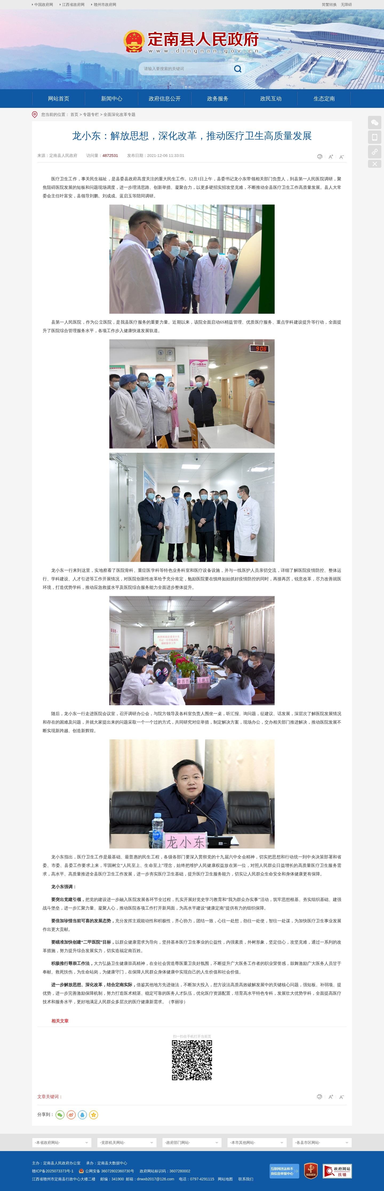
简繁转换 (329, 4)
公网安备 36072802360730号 (109, 1171)
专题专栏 (91, 114)
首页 (74, 114)
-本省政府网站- (47, 1142)
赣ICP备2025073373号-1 (53, 1171)
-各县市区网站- (307, 1142)
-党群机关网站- (112, 1142)
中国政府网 (44, 4)
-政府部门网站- (177, 1142)
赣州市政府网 (105, 4)
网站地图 (225, 1179)
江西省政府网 (74, 4)
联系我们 (245, 1179)
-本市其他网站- (242, 1142)
